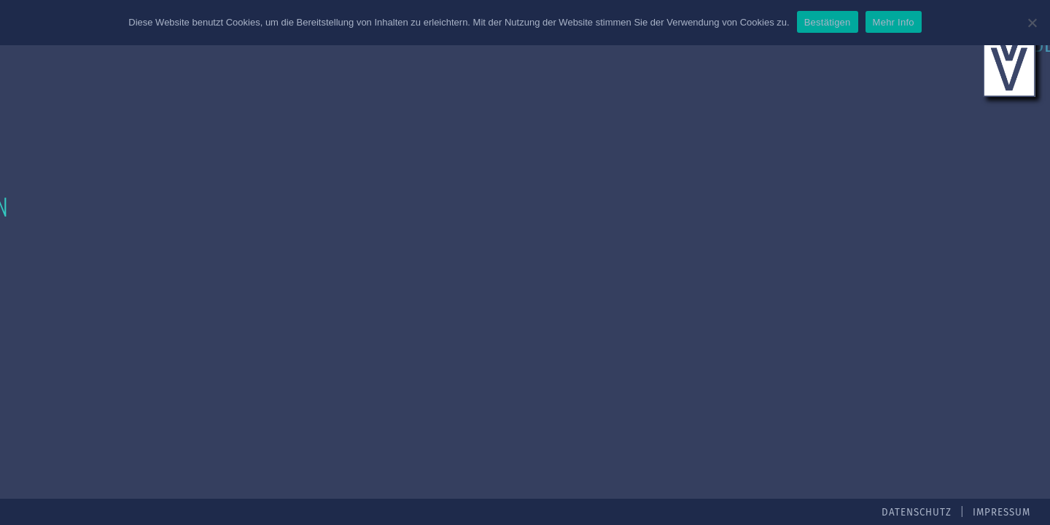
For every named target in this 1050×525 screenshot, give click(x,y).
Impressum (1001, 512)
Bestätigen (827, 22)
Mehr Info (893, 22)
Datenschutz (917, 512)
